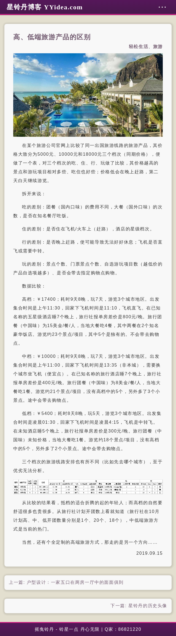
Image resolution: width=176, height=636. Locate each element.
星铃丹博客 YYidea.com (45, 7)
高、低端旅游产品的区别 (52, 37)
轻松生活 (138, 46)
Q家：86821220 (123, 629)
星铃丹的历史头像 (147, 605)
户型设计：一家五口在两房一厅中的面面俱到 (75, 582)
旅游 (158, 46)
